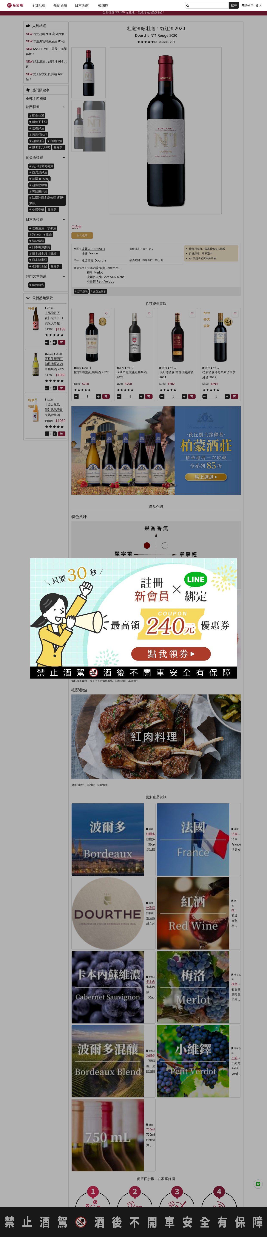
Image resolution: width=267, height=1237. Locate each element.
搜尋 (234, 5)
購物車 (247, 5)
